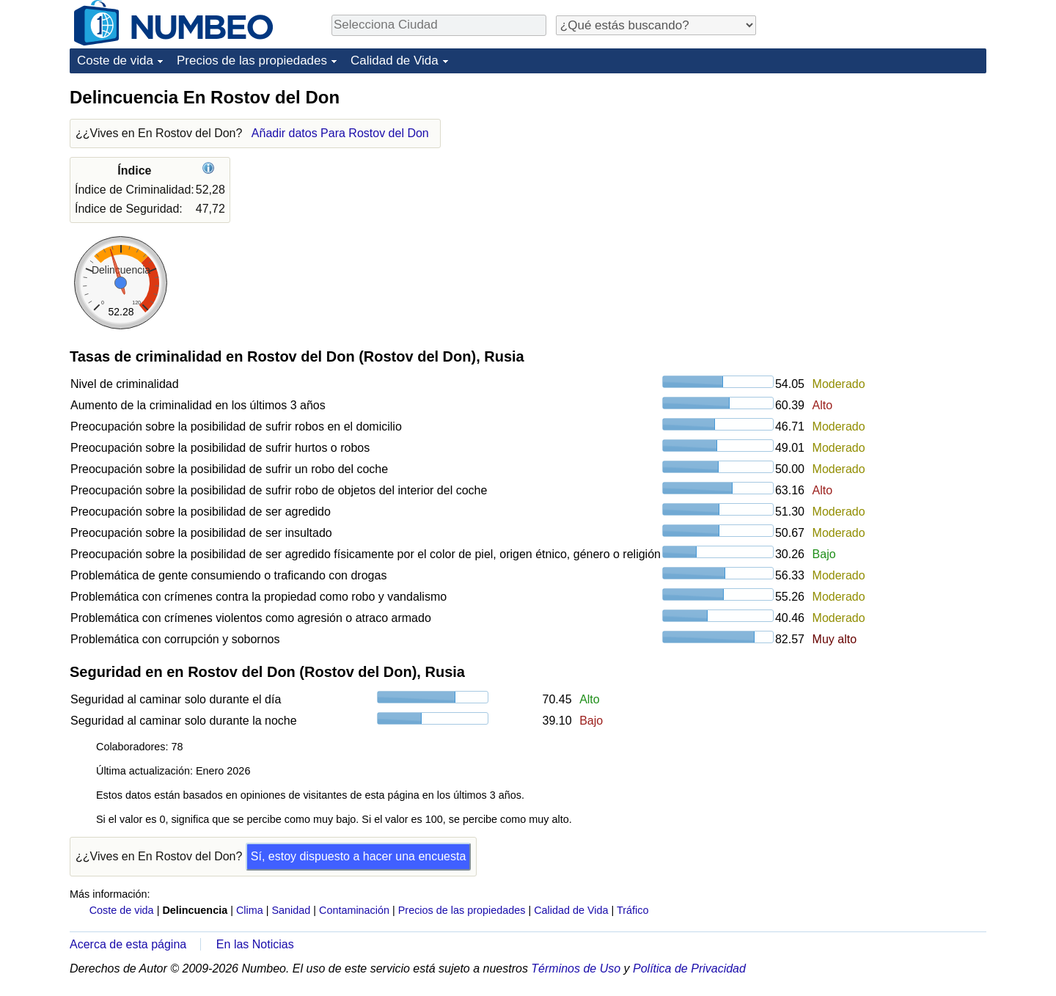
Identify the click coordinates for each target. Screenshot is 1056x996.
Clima (249, 910)
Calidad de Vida (395, 60)
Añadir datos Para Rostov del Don (340, 133)
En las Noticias (255, 944)
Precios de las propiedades (252, 60)
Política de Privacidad (689, 968)
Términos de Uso (575, 968)
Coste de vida (115, 60)
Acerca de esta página (128, 944)
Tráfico (632, 910)
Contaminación (354, 910)
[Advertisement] (876, 177)
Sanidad (290, 910)
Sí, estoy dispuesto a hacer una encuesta (358, 856)
